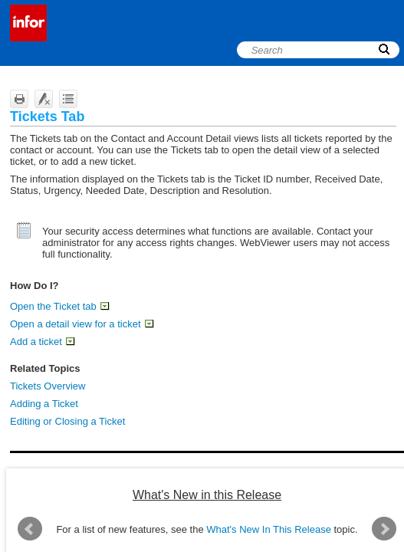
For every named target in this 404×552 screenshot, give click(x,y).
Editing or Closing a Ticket (67, 421)
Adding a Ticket (44, 403)
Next (384, 529)
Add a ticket (42, 341)
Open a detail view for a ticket (81, 324)
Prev (30, 529)
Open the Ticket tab (59, 306)
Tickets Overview (47, 386)
